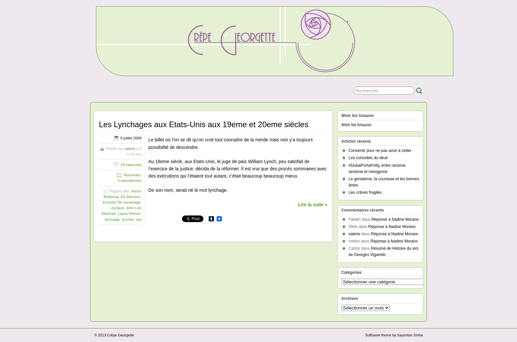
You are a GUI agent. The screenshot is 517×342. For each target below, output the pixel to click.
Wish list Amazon (356, 125)
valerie (129, 149)
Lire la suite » (312, 204)
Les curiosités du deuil (368, 158)
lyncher (128, 219)
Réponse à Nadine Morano (394, 219)
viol (138, 219)
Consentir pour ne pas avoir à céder (380, 150)
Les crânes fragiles (365, 192)
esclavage (132, 202)
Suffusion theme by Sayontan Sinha (394, 335)
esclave (117, 208)
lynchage (112, 219)
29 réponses (131, 165)
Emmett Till (112, 202)
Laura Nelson (129, 213)
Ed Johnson (130, 197)
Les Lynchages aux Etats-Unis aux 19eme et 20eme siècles (203, 124)
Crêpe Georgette (120, 335)
